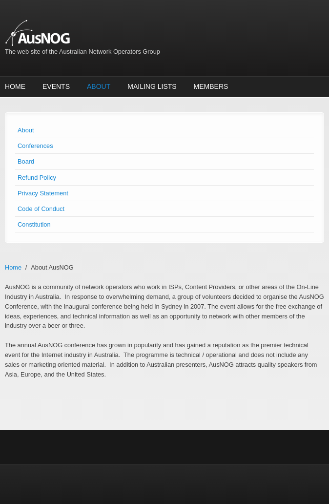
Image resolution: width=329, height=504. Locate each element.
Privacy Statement (43, 193)
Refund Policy (37, 177)
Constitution (34, 224)
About (98, 86)
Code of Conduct (41, 208)
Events (56, 86)
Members (211, 86)
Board (26, 161)
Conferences (35, 145)
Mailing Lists (151, 86)
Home (15, 86)
